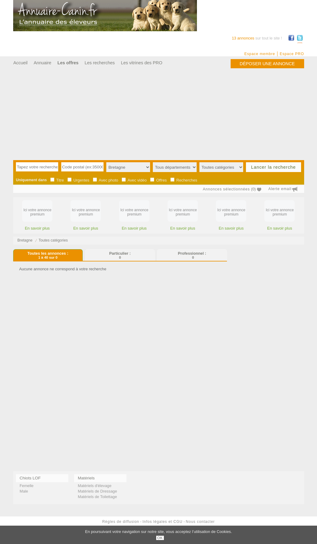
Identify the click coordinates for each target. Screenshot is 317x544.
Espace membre (259, 54)
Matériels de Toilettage (97, 496)
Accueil (20, 62)
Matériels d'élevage (94, 485)
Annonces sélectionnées (226, 189)
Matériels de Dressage (97, 491)
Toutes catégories (53, 240)
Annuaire (42, 62)
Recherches (186, 180)
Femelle (27, 485)
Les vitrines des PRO (141, 62)
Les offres (68, 62)
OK (160, 538)
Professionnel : (192, 255)
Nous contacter (200, 522)
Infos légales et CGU (162, 522)
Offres (161, 180)
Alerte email (279, 189)
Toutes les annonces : (48, 255)
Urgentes (81, 180)
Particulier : (120, 255)
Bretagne (24, 240)
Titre (60, 180)
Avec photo (108, 180)
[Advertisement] (158, 114)
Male (24, 491)
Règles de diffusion (120, 522)
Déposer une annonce (267, 63)
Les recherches (100, 62)
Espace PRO (292, 54)
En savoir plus (37, 228)
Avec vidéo (136, 180)
